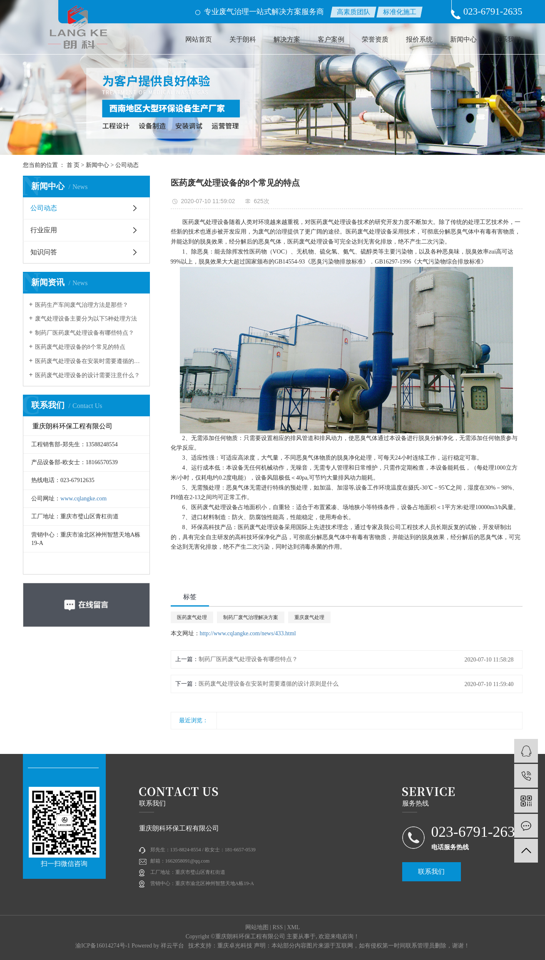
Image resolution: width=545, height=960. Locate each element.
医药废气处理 (192, 617)
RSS (277, 927)
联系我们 (507, 39)
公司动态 (127, 165)
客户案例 (331, 39)
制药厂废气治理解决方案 (250, 617)
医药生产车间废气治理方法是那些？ (81, 305)
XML (293, 927)
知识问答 (43, 252)
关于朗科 (242, 39)
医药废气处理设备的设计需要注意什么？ (87, 375)
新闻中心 (463, 39)
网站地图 (257, 927)
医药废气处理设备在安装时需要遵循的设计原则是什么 (89, 361)
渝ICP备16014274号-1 (102, 946)
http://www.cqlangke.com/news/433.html (248, 633)
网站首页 (198, 39)
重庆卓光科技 (234, 946)
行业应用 (43, 230)
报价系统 (419, 39)
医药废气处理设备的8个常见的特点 (80, 347)
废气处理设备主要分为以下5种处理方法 (86, 319)
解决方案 (287, 39)
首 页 (73, 165)
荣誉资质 (375, 39)
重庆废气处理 (309, 617)
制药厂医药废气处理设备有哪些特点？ (84, 333)
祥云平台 (172, 946)
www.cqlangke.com (83, 498)
